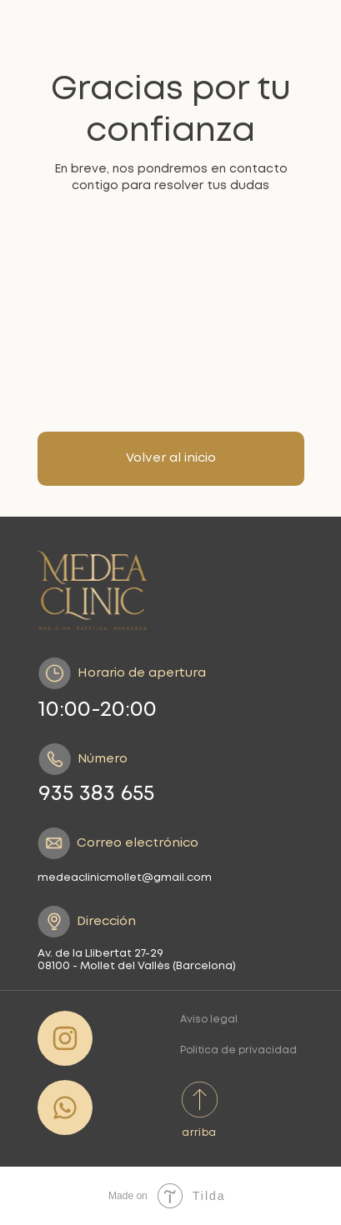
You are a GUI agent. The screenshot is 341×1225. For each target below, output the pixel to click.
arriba (199, 1133)
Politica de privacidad (238, 1050)
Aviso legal (209, 1019)
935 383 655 (96, 794)
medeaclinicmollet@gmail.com (125, 877)
